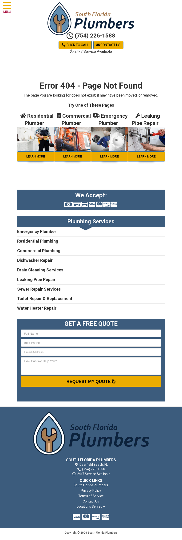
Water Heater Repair (36, 308)
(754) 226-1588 (91, 35)
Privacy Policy (91, 490)
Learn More (35, 156)
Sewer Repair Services (39, 289)
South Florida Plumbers (91, 485)
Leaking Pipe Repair (36, 279)
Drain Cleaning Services (40, 269)
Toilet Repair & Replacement (44, 298)
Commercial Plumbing (38, 250)
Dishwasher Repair (35, 260)
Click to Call (75, 45)
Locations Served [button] (91, 506)
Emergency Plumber (36, 231)
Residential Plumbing (37, 241)
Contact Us (108, 45)
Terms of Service (91, 496)
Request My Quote (91, 381)
